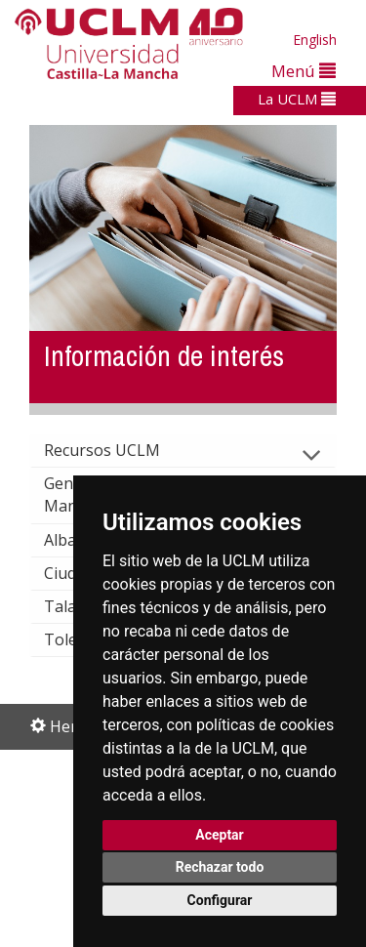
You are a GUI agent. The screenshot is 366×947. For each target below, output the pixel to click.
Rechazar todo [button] (220, 867)
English (315, 39)
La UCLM (297, 98)
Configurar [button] (220, 900)
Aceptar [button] (219, 835)
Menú (303, 71)
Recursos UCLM (117, 450)
